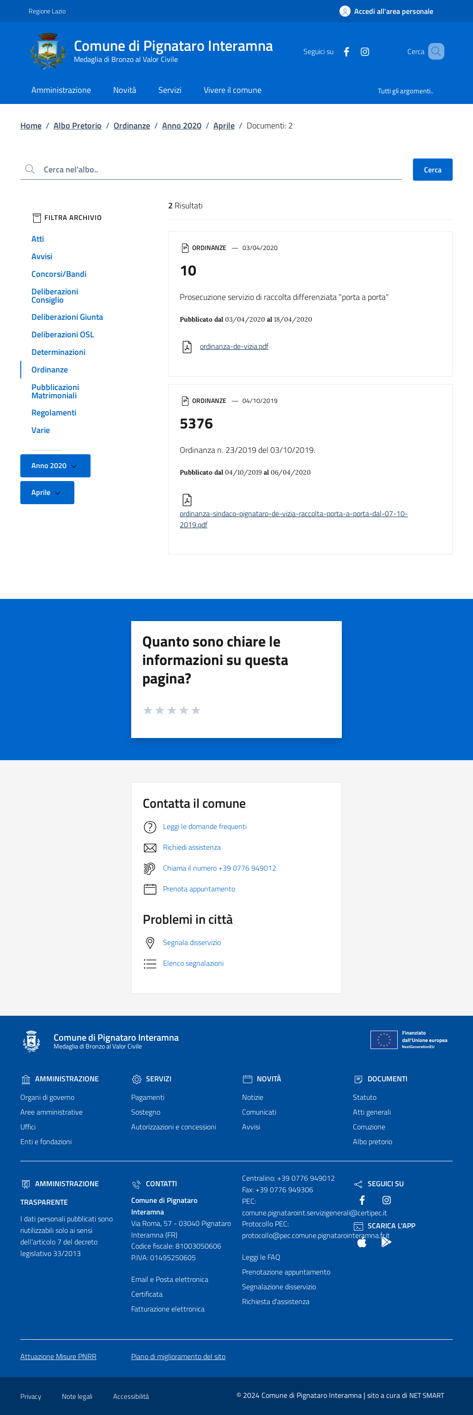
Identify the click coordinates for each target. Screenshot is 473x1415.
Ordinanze (132, 125)
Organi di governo (47, 1097)
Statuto (364, 1097)
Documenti (380, 1078)
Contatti (154, 1183)
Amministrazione (59, 1078)
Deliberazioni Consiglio (54, 295)
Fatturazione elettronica (168, 1308)
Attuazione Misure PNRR (58, 1356)
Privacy (30, 1396)
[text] (333, 50)
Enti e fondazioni (46, 1141)
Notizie (252, 1097)
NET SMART (426, 1395)
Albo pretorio (372, 1141)
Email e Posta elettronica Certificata (169, 1286)
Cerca (433, 169)
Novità (261, 1078)
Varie (40, 430)
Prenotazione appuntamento (286, 1271)
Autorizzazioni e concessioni (173, 1126)
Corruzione (369, 1126)
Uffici (28, 1126)
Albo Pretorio (78, 125)
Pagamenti (147, 1097)
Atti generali (372, 1111)
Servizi (151, 1078)
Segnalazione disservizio (279, 1286)
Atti (37, 238)
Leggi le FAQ (261, 1257)
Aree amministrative (51, 1111)
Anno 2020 (181, 125)
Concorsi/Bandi (58, 274)
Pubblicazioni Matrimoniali (55, 391)
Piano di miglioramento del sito (178, 1356)
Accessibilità (131, 1396)
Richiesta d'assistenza (275, 1301)
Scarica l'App (384, 1225)
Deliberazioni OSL (62, 334)
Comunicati (259, 1111)
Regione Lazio (47, 11)
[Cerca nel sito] (433, 51)
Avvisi (41, 256)
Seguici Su (378, 1183)
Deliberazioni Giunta (67, 317)
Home (31, 125)
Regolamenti (53, 412)
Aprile (224, 125)
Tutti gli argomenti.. (405, 90)
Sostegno (145, 1111)
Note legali (77, 1396)
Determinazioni (58, 352)
